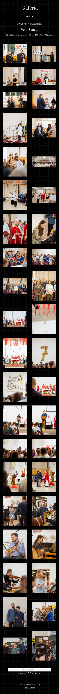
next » (37, 673)
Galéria (29, 8)
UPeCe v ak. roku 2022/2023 (29, 24)
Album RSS (33, 35)
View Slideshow (46, 35)
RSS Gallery (29, 687)
